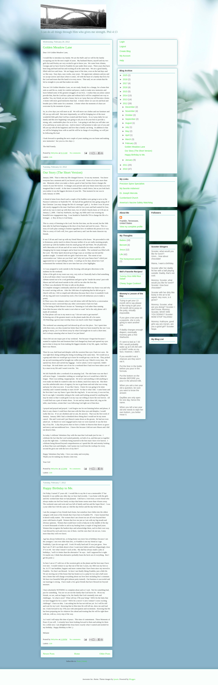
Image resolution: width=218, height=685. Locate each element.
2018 (125, 79)
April (127, 135)
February (129, 143)
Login (122, 42)
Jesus (122, 249)
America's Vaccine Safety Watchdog (136, 202)
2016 (125, 87)
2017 (125, 83)
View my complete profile (131, 226)
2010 (125, 169)
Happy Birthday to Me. (58, 488)
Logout (123, 46)
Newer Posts (48, 653)
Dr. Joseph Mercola (128, 193)
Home (77, 653)
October (129, 115)
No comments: (75, 153)
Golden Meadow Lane (57, 47)
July (127, 127)
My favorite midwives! (129, 188)
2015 (125, 91)
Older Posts (105, 653)
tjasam (115, 679)
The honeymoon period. (130, 259)
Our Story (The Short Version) (62, 172)
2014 (125, 95)
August (128, 123)
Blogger (132, 679)
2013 (125, 99)
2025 (125, 75)
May (127, 131)
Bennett (123, 245)
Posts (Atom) (82, 661)
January (129, 160)
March (128, 139)
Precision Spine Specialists (132, 183)
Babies (123, 240)
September (130, 119)
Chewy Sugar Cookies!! (130, 283)
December (130, 107)
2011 (125, 165)
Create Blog (125, 51)
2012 (125, 103)
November (130, 111)
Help (122, 60)
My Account (125, 56)
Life (50, 157)
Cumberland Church (129, 198)
